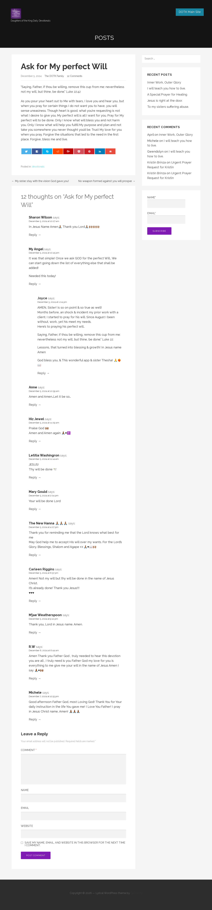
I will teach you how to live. (166, 88)
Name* (166, 202)
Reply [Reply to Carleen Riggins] (33, 601)
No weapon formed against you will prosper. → (106, 181)
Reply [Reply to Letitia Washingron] (33, 477)
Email (25, 808)
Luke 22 (107, 339)
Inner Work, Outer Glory (164, 82)
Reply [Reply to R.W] (33, 678)
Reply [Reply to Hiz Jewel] (33, 441)
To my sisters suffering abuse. (168, 106)
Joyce (42, 298)
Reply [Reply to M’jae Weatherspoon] (33, 632)
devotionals (38, 166)
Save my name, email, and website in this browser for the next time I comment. (75, 844)
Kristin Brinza (156, 162)
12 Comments (74, 76)
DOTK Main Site (190, 12)
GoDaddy (136, 893)
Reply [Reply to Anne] (33, 404)
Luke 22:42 (73, 91)
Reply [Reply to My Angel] (33, 284)
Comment (28, 750)
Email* (166, 218)
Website (27, 826)
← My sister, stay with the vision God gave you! (40, 181)
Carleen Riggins (41, 569)
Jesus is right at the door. (164, 100)
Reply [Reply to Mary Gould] (33, 509)
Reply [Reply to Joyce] (41, 373)
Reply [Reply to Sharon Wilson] (33, 235)
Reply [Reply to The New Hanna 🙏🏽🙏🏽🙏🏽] (33, 555)
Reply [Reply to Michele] (33, 719)
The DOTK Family (54, 76)
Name (25, 790)
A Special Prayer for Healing (167, 94)
